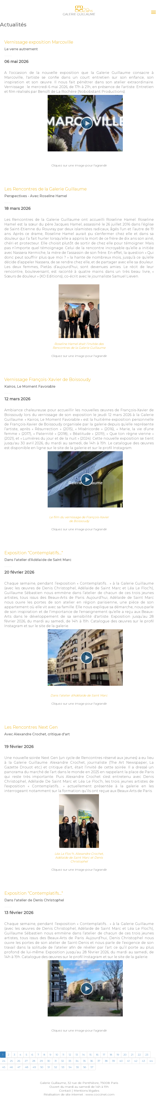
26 (18, 1060)
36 (91, 1060)
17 (104, 1054)
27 (26, 1060)
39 (113, 1060)
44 (151, 1060)
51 (49, 1067)
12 (70, 1054)
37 (98, 1060)
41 (128, 1060)
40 (121, 1060)
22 (139, 1054)
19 (118, 1054)
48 (26, 1067)
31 (56, 1060)
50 (41, 1067)
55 (77, 1067)
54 (70, 1067)
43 (143, 1060)
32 (62, 1060)
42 (135, 1060)
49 (34, 1067)
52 (55, 1067)
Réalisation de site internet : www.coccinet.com (79, 1094)
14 (83, 1054)
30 (48, 1060)
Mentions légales (86, 1090)
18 (111, 1054)
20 (124, 1054)
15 (90, 1054)
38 (106, 1060)
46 (11, 1067)
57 (92, 1067)
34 (77, 1060)
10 (57, 1054)
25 (11, 1060)
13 (77, 1054)
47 (18, 1067)
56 (84, 1067)
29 (41, 1060)
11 (63, 1054)
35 (84, 1060)
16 (97, 1054)
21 (132, 1054)
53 (63, 1067)
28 (33, 1060)
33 (69, 1060)
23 (146, 1054)
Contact (65, 1090)
